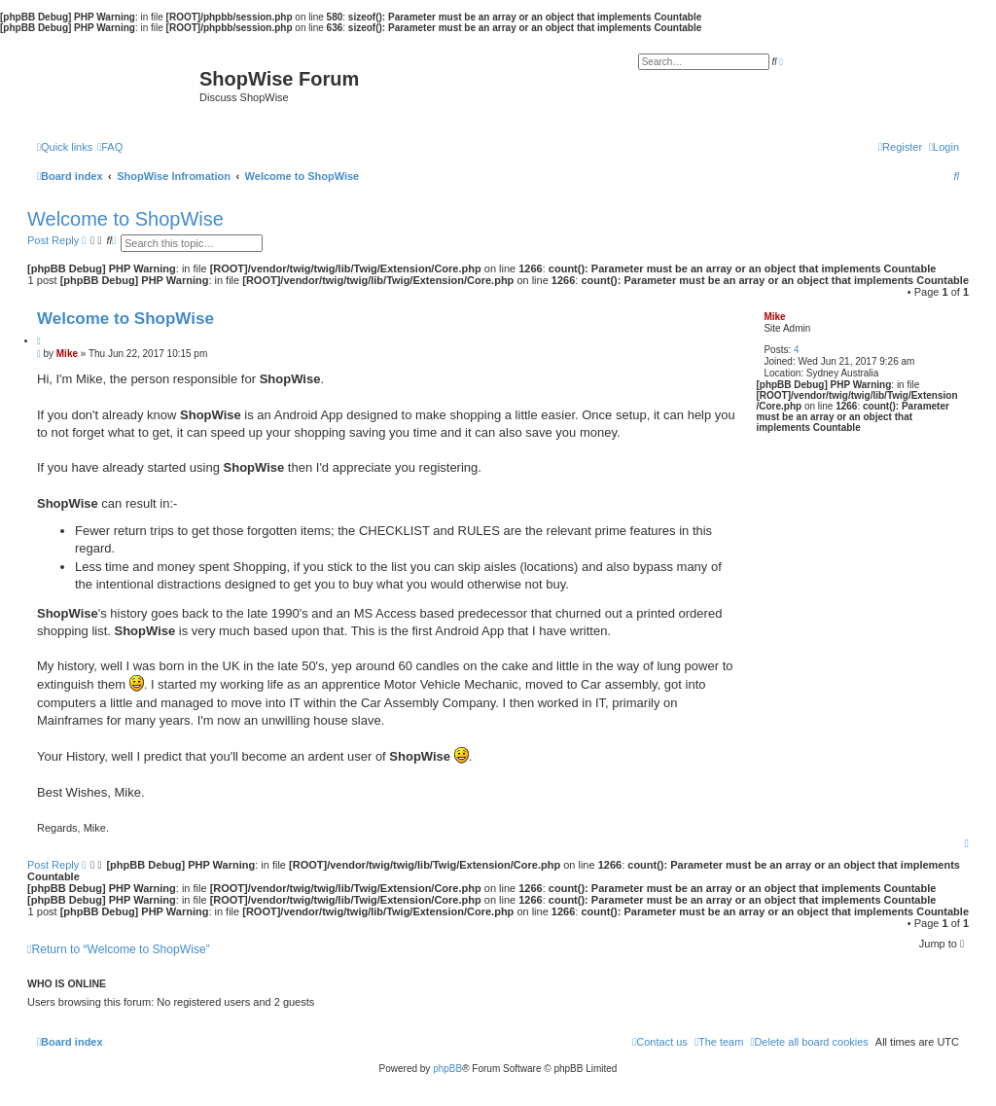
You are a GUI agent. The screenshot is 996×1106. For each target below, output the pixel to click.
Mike (774, 316)
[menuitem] (110, 147)
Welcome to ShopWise (125, 219)
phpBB (447, 1068)
